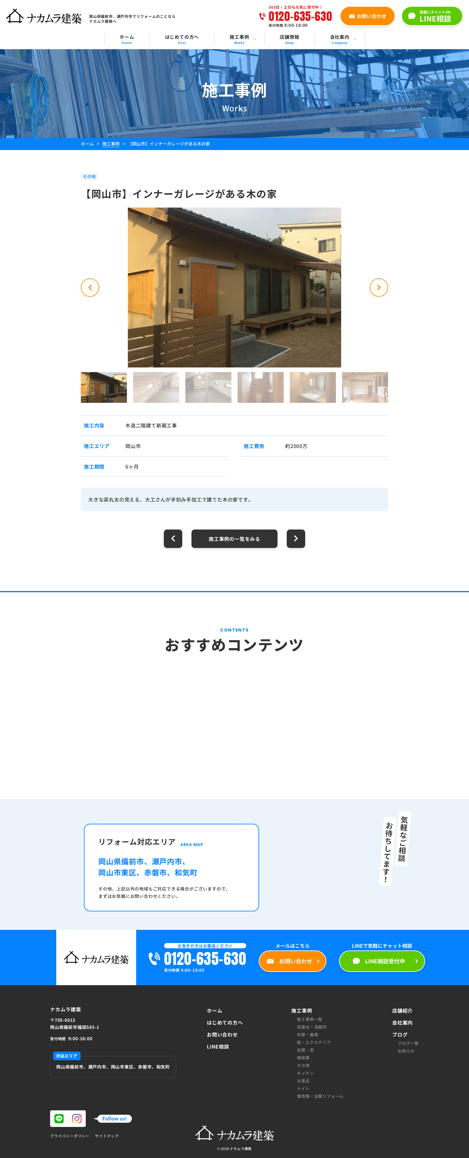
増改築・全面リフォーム (320, 1096)
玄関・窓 (305, 1050)
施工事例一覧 (309, 1019)
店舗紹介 (402, 1010)
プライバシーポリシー (69, 1136)
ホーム (214, 1010)
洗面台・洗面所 (312, 1027)
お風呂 (303, 1081)
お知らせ (406, 1051)
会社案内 (402, 1022)
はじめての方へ (225, 1022)
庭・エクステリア (314, 1042)
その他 (303, 1065)
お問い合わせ (222, 1034)
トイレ (303, 1088)
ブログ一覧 (408, 1043)
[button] (90, 287)
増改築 (303, 1058)
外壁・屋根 (307, 1035)
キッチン (305, 1073)
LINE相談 (218, 1046)
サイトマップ (107, 1136)
